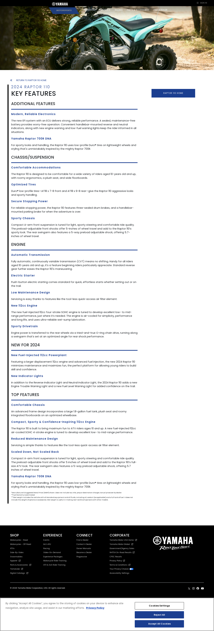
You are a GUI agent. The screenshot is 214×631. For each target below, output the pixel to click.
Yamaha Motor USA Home (123, 540)
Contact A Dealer (84, 544)
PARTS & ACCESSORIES (138, 10)
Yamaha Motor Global (121, 544)
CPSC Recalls (116, 556)
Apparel (15, 560)
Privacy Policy (117, 560)
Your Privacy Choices (122, 569)
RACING (119, 10)
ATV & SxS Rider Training (54, 565)
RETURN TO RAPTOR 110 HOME (28, 80)
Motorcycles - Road (19, 540)
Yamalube (16, 569)
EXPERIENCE (104, 10)
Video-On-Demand (52, 552)
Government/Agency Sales (122, 548)
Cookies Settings (159, 605)
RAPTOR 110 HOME (173, 93)
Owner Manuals (83, 548)
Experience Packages (52, 556)
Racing (46, 548)
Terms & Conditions (120, 565)
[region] (107, 614)
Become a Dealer (84, 552)
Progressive (81, 556)
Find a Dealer (82, 540)
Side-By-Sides (17, 552)
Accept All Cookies (159, 623)
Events (46, 540)
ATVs (12, 548)
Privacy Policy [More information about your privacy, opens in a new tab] (95, 608)
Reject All (159, 614)
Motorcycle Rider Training (55, 560)
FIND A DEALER (160, 10)
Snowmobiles (16, 556)
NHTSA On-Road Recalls (122, 552)
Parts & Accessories (20, 565)
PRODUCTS (89, 10)
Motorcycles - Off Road (20, 544)
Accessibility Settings (119, 573)
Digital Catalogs (19, 573)
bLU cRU (47, 544)
